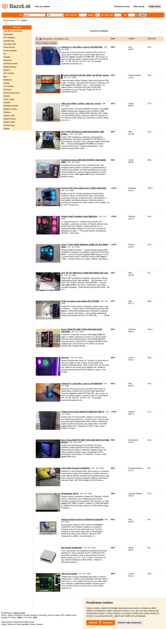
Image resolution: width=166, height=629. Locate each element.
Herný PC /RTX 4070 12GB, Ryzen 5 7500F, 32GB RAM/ (83, 188)
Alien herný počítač (69, 574)
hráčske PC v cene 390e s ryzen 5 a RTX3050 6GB (81, 47)
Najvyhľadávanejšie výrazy (24, 622)
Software (6, 103)
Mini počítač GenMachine (71, 548)
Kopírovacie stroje (10, 64)
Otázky (10, 615)
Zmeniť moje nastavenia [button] (129, 622)
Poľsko (32, 624)
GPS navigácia (9, 38)
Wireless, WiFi (9, 116)
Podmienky (42, 615)
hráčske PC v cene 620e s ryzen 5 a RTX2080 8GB (81, 384)
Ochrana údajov (54, 615)
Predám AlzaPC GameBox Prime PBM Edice (79, 216)
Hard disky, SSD (9, 44)
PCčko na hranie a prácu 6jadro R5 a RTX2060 (80, 301)
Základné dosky (9, 119)
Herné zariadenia (10, 51)
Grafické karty (8, 41)
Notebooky (7, 80)
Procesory (7, 90)
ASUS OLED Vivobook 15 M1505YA (75, 468)
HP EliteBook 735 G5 (69, 494)
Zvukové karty (8, 125)
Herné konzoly (9, 47)
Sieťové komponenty (11, 93)
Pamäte (6, 83)
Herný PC (65, 358)
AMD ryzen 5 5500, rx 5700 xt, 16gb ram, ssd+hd (81, 104)
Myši (5, 77)
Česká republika (22, 624)
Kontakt (27, 615)
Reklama (34, 615)
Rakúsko (39, 624)
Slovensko (11, 624)
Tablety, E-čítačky (10, 109)
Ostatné (6, 129)
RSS (62, 615)
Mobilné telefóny (9, 67)
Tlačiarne (7, 112)
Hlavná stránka (9, 20)
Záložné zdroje (9, 122)
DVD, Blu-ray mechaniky (12, 31)
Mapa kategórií (7, 622)
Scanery (6, 96)
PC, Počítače (8, 86)
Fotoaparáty (8, 34)
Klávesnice (7, 60)
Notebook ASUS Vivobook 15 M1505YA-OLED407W (82, 520)
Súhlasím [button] (93, 622)
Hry (4, 54)
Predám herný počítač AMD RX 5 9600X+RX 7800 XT (82, 412)
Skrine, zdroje (8, 99)
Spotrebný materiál (10, 106)
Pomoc (4, 615)
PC (18, 20)
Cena (113, 39)
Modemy (6, 70)
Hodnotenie (18, 615)
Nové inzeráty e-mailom (46, 43)
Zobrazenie (151, 39)
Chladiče (6, 57)
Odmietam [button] (108, 622)
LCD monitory (8, 73)
